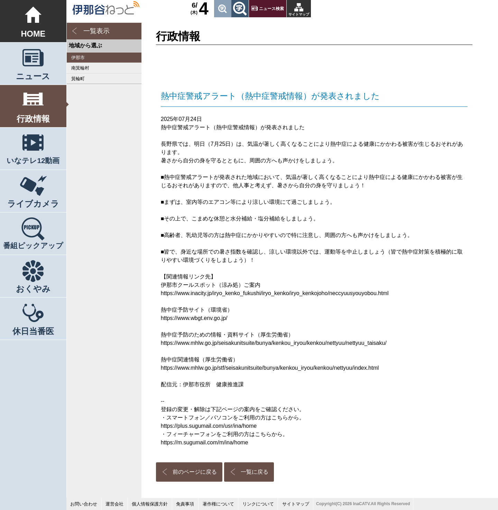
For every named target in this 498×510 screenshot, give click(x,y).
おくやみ (33, 288)
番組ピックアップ (33, 245)
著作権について (218, 504)
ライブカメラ (33, 203)
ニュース (33, 76)
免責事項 (185, 504)
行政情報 (33, 118)
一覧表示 (96, 31)
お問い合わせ (83, 504)
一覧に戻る (254, 472)
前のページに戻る (195, 472)
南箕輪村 (80, 67)
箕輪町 (78, 78)
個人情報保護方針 (150, 504)
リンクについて (258, 504)
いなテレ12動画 (33, 160)
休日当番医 (33, 331)
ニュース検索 (271, 8)
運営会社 (114, 504)
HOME (33, 33)
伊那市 (78, 57)
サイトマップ (298, 14)
